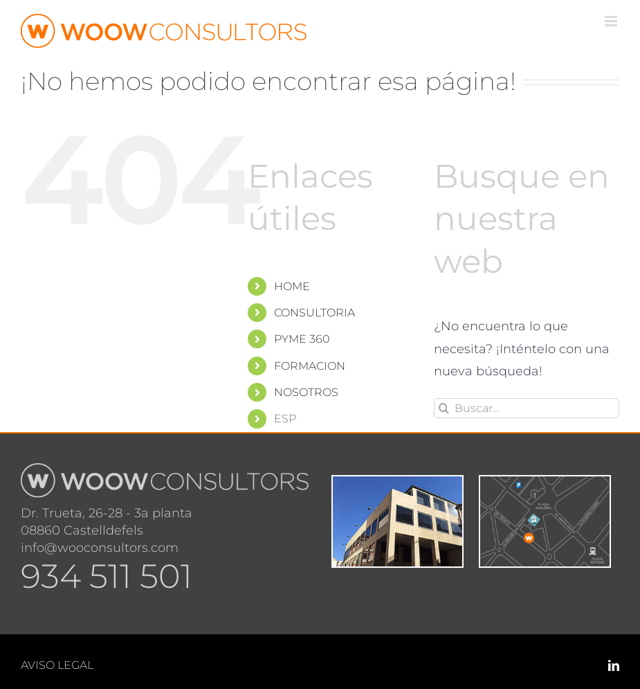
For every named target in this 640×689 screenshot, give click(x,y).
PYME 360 (302, 339)
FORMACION (309, 366)
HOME (292, 286)
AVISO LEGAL (57, 665)
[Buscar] (444, 408)
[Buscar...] (526, 408)
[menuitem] (343, 418)
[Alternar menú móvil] (612, 21)
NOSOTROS (306, 392)
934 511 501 (106, 576)
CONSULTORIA (314, 312)
